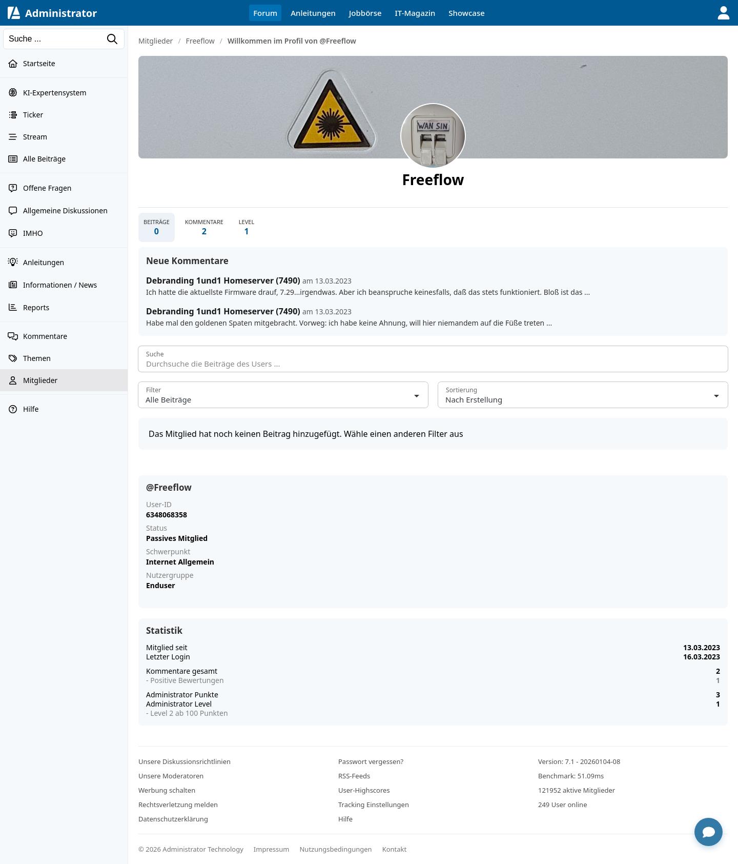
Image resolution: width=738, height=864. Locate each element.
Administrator (61, 13)
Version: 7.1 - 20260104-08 (579, 761)
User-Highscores (364, 790)
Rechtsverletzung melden (178, 804)
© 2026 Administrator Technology (190, 849)
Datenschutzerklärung (173, 818)
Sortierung (461, 390)
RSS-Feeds (354, 775)
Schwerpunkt (168, 551)
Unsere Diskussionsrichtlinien (184, 761)
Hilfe (345, 818)
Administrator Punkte (182, 694)
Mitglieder (155, 41)
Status (156, 528)
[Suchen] (64, 39)
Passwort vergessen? (370, 761)
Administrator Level (179, 704)
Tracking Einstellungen (373, 804)
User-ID (159, 504)
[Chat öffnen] (708, 832)
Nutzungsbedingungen (335, 849)
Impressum (272, 849)
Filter (153, 390)
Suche (155, 354)
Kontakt (394, 849)
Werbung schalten (166, 790)
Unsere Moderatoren (170, 775)
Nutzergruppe (170, 575)
